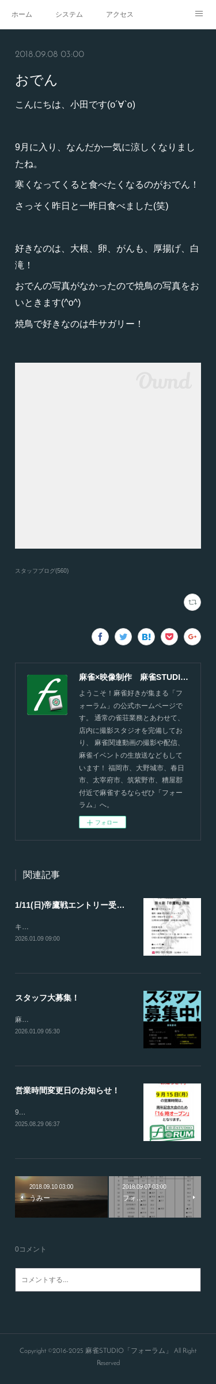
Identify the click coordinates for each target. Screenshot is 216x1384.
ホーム (22, 14)
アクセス (120, 14)
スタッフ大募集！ (47, 998)
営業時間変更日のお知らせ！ (67, 1092)
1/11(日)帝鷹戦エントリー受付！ (74, 905)
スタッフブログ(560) (42, 571)
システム (69, 14)
